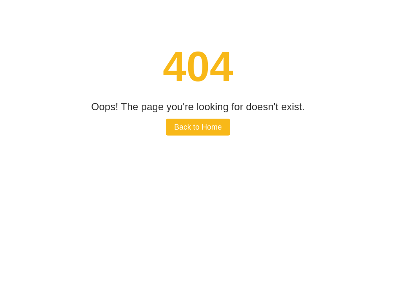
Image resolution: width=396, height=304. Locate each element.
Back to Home (198, 127)
